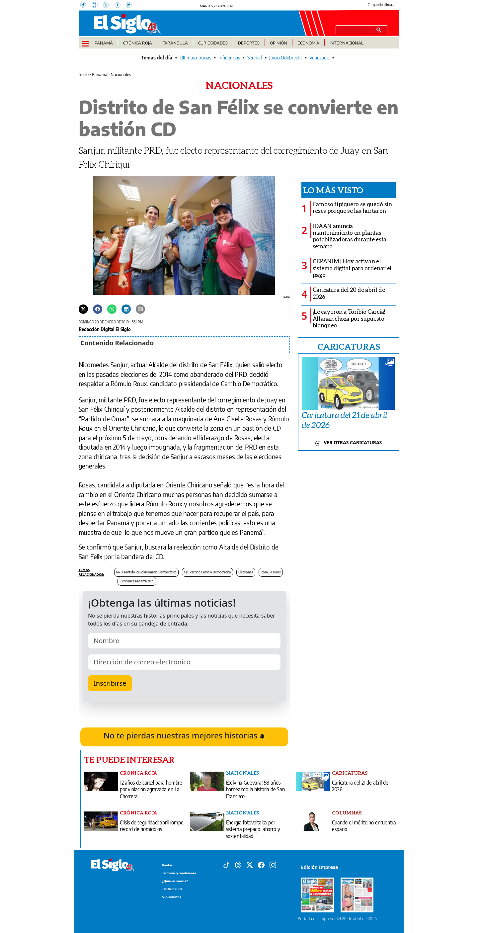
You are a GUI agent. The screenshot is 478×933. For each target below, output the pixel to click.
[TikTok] (86, 5)
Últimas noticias (195, 57)
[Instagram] (131, 5)
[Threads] (97, 5)
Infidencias (229, 57)
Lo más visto (333, 190)
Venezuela (319, 57)
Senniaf (254, 57)
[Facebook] (120, 5)
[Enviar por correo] (140, 308)
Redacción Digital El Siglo (105, 329)
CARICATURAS (348, 346)
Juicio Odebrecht (285, 57)
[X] (108, 5)
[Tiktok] (226, 864)
